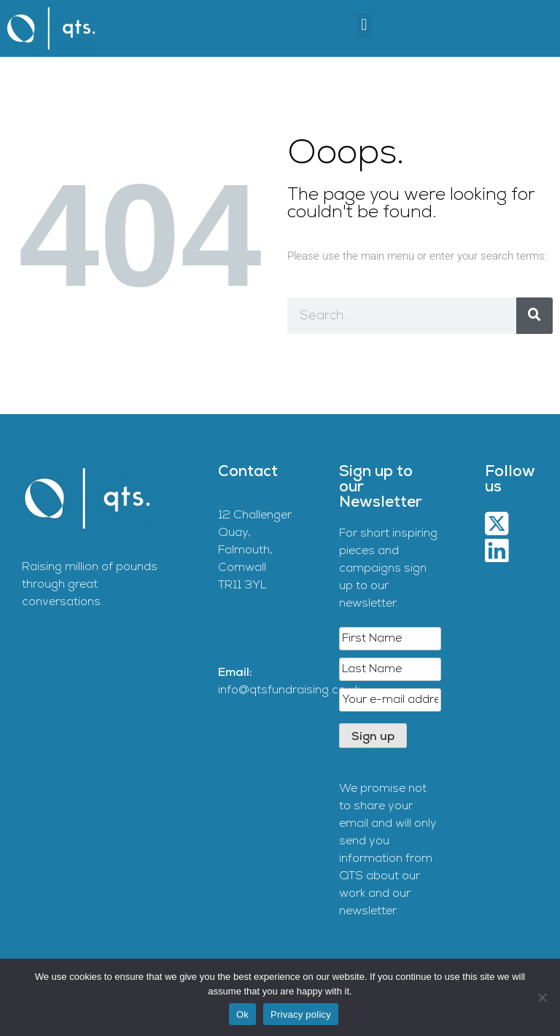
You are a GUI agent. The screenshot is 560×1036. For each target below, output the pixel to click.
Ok (242, 1014)
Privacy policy (301, 1014)
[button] (364, 25)
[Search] (534, 315)
